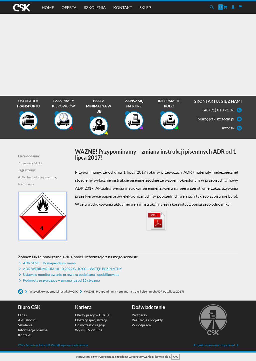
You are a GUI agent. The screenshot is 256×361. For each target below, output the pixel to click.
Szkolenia (95, 7)
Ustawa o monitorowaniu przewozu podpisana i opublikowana (71, 274)
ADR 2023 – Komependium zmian (49, 263)
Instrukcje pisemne (41, 177)
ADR (22, 177)
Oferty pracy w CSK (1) (92, 315)
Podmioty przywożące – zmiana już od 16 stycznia (61, 280)
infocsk (228, 127)
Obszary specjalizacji (91, 320)
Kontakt (122, 7)
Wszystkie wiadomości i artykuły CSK (54, 291)
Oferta (69, 7)
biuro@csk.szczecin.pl (216, 118)
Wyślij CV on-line (88, 330)
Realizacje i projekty (147, 320)
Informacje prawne (33, 330)
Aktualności (27, 320)
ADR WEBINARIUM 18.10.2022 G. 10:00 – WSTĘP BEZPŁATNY (72, 269)
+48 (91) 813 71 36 (218, 109)
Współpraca (141, 325)
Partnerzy (139, 315)
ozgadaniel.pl (229, 345)
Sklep (145, 7)
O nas (22, 315)
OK (175, 357)
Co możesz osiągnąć (90, 325)
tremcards (26, 184)
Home (48, 7)
